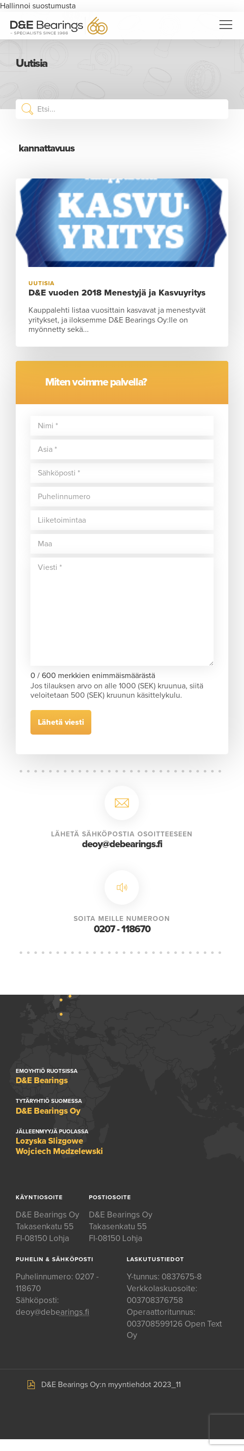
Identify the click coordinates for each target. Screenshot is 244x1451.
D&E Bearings (59, 25)
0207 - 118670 (122, 929)
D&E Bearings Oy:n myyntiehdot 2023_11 (111, 1385)
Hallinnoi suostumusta (38, 6)
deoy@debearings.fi (122, 844)
